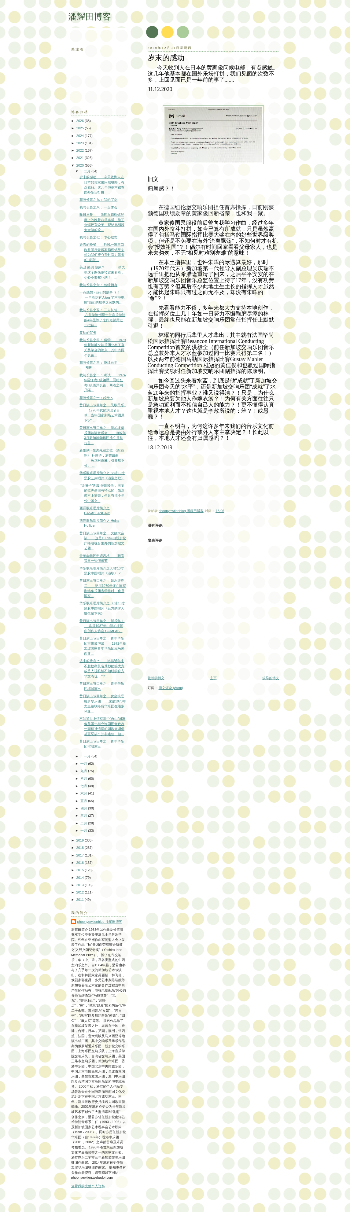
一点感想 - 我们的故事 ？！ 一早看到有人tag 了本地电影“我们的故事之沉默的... (102, 297)
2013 (80, 885)
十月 (84, 763)
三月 (84, 815)
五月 (84, 801)
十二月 (85, 171)
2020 (80, 165)
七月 (84, 786)
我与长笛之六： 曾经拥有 (98, 285)
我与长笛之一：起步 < (96, 398)
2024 (80, 136)
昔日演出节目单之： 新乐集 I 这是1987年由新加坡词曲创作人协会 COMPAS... (101, 626)
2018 (80, 847)
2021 (80, 158)
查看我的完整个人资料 (88, 1186)
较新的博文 (156, 678)
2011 (80, 899)
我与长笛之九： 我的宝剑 (98, 199)
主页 (213, 678)
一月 (84, 830)
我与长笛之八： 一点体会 (99, 207)
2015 (80, 870)
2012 (80, 892)
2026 (80, 121)
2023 (80, 143)
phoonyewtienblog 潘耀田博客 (99, 921)
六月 (84, 793)
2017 (80, 855)
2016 (80, 862)
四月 (84, 808)
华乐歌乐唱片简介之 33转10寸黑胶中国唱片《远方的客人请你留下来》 (102, 608)
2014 (80, 877)
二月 (84, 823)
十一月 (85, 756)
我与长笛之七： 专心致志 (99, 237)
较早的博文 (270, 678)
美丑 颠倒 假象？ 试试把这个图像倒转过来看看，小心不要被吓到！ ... (102, 272)
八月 (84, 778)
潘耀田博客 (89, 16)
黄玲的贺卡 (87, 332)
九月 (84, 771)
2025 (80, 128)
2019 (80, 840)
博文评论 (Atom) (171, 688)
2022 (80, 150)
